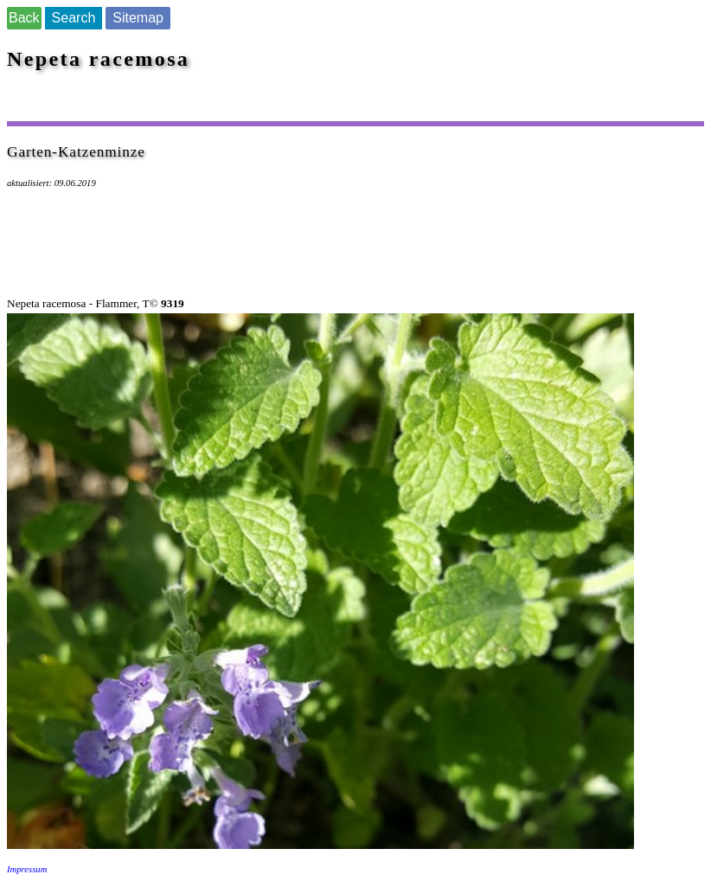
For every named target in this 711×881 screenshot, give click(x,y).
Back (24, 17)
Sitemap (137, 17)
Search (74, 17)
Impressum (27, 869)
